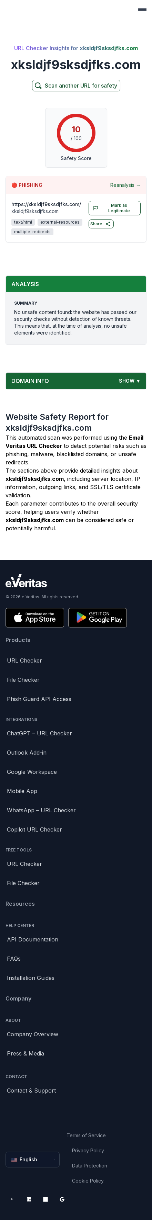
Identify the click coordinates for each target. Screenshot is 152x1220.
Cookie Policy (88, 1181)
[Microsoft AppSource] (45, 1199)
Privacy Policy (88, 1150)
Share (100, 224)
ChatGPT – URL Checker (39, 733)
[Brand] (76, 580)
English (33, 1159)
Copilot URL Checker (34, 829)
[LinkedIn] (29, 1199)
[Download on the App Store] (35, 618)
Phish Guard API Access (39, 699)
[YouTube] (12, 1199)
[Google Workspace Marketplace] (62, 1199)
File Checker (23, 679)
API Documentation (32, 939)
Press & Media (25, 1053)
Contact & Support (31, 1090)
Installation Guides (30, 977)
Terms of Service (86, 1135)
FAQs (14, 958)
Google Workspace (32, 771)
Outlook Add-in (27, 752)
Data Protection (89, 1165)
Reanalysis (125, 185)
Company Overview (32, 1034)
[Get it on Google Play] (97, 618)
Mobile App (22, 791)
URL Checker (24, 660)
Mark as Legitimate (110, 208)
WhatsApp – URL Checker (41, 810)
